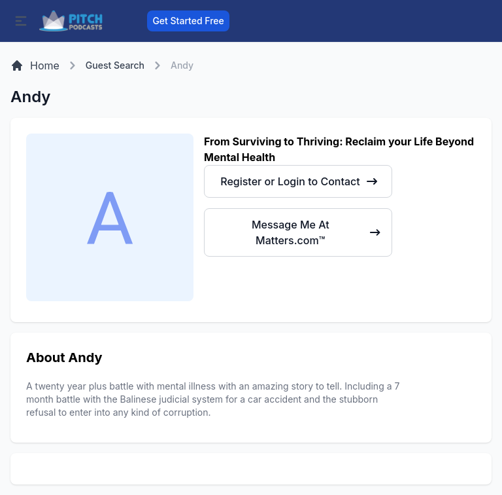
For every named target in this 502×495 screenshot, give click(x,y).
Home (34, 65)
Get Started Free (188, 20)
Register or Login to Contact (299, 181)
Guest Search (115, 65)
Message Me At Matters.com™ (316, 232)
